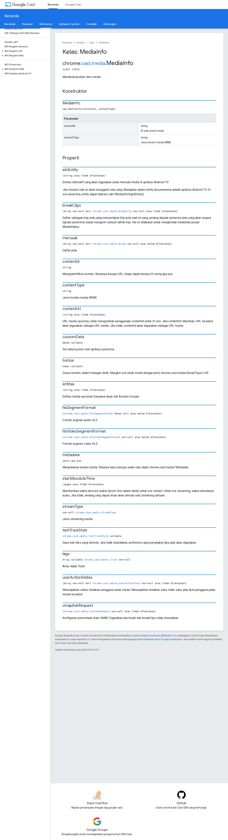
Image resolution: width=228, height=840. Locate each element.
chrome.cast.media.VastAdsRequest (87, 611)
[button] (24, 51)
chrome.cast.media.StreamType (95, 512)
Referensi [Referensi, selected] (45, 24)
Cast (23, 4)
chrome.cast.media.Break (109, 243)
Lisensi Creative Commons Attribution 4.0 (154, 635)
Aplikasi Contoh (69, 24)
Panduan (27, 24)
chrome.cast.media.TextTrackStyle (85, 535)
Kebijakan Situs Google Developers (162, 639)
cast (85, 63)
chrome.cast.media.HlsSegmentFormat (88, 413)
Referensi (104, 42)
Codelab (91, 24)
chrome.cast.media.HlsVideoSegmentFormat (92, 437)
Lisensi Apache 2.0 (79, 639)
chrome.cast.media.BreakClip (112, 211)
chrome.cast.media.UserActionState (116, 583)
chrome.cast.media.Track (100, 559)
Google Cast (73, 4)
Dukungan (110, 24)
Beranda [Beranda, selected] (53, 4)
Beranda (12, 16)
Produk (80, 42)
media (98, 63)
